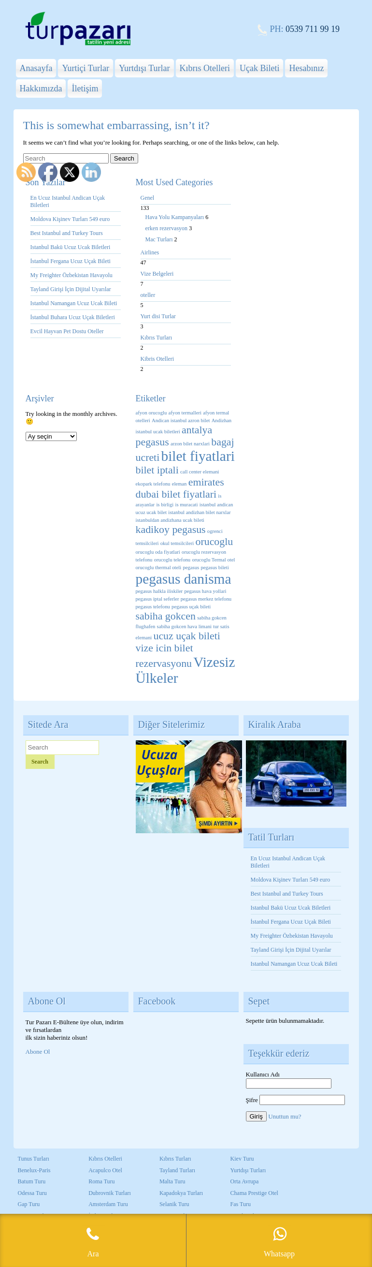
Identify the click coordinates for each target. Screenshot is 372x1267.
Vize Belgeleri (157, 273)
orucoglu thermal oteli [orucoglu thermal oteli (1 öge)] (159, 567)
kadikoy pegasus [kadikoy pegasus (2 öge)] (171, 529)
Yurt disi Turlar (158, 316)
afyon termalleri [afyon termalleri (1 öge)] (185, 412)
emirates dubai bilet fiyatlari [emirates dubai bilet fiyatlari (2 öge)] (180, 488)
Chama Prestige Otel (254, 1193)
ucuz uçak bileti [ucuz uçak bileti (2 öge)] (186, 636)
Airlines (150, 252)
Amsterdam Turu (108, 1204)
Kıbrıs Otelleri (205, 68)
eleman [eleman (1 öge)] (179, 483)
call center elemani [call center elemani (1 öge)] (199, 471)
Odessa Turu (32, 1193)
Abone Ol (38, 1051)
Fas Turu (240, 1204)
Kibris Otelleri (157, 358)
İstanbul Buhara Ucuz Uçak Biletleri (72, 317)
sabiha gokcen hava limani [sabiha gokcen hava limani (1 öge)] (184, 626)
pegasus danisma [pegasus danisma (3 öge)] (183, 579)
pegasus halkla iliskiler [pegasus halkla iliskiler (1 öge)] (159, 591)
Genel (148, 197)
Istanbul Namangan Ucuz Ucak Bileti (73, 303)
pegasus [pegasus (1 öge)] (191, 567)
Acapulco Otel (105, 1170)
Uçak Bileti (259, 68)
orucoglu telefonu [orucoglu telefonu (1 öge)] (172, 559)
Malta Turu (172, 1181)
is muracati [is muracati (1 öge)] (186, 504)
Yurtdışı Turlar (144, 68)
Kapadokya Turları (181, 1193)
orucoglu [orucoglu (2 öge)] (214, 541)
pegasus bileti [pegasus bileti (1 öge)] (214, 567)
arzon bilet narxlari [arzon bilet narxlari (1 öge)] (190, 443)
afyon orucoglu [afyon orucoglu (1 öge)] (151, 412)
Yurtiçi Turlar (85, 68)
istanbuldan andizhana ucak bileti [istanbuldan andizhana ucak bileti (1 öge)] (170, 520)
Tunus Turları (33, 1158)
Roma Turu (101, 1181)
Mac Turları (159, 239)
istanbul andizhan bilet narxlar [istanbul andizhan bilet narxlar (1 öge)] (199, 512)
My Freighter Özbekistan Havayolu (72, 275)
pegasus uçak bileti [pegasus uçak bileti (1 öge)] (191, 606)
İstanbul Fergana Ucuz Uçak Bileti (70, 261)
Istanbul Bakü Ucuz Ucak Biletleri (70, 247)
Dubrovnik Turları (109, 1193)
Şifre (252, 1100)
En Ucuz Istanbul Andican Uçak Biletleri (67, 201)
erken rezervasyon (167, 228)
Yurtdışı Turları (248, 1170)
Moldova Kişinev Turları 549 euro (70, 219)
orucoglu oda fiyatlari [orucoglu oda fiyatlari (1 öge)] (158, 552)
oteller (148, 295)
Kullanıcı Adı (263, 1074)
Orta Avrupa (244, 1181)
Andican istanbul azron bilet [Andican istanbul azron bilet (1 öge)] (181, 420)
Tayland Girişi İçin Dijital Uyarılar (70, 289)
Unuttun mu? (284, 1116)
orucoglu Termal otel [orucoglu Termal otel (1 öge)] (213, 559)
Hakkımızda (41, 88)
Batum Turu (32, 1181)
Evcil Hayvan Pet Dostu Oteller (67, 331)
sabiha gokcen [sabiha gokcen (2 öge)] (166, 616)
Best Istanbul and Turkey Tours (66, 233)
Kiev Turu (242, 1158)
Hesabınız (306, 68)
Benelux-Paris (34, 1170)
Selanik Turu (174, 1204)
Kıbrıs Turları (156, 337)
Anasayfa (36, 68)
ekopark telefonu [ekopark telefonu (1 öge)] (153, 483)
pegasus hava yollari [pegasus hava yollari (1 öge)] (205, 591)
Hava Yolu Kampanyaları (175, 217)
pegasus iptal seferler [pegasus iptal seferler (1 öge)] (157, 599)
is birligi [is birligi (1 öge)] (164, 504)
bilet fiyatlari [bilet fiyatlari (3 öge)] (198, 456)
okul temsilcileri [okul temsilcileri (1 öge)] (177, 543)
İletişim (85, 88)
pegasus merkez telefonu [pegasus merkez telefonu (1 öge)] (206, 599)
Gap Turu (29, 1204)
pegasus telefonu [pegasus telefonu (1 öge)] (153, 606)
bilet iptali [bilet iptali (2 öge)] (157, 470)
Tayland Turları (177, 1170)
